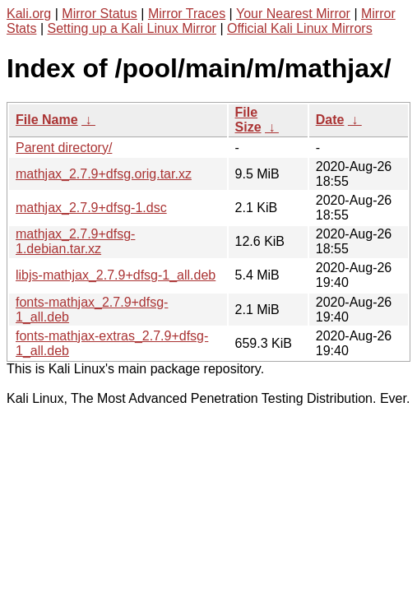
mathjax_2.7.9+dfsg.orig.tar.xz (104, 174)
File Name (47, 120)
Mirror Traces (186, 14)
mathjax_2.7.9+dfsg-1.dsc (91, 208)
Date (330, 120)
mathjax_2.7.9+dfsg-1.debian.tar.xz (75, 241)
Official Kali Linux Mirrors (300, 28)
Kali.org (29, 14)
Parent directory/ (64, 148)
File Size (248, 119)
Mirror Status (99, 14)
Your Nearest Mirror (293, 14)
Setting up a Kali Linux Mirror (132, 28)
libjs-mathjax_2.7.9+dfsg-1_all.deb (115, 275)
